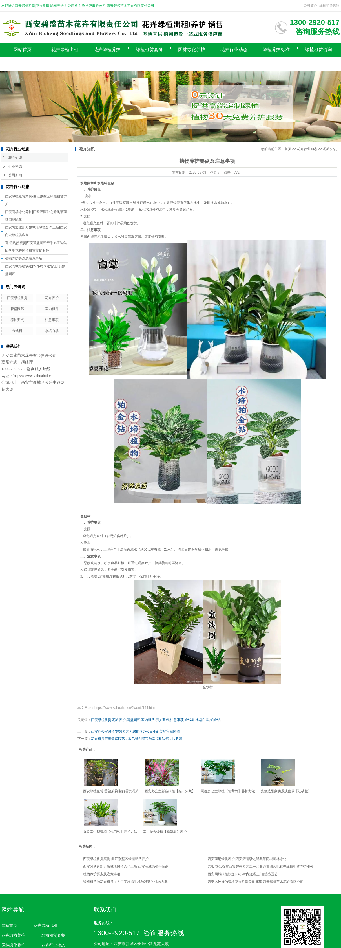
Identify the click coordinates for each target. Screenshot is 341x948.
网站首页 (23, 49)
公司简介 (310, 6)
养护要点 (17, 320)
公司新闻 (15, 175)
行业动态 (15, 166)
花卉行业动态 (233, 49)
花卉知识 (15, 158)
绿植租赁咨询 (329, 6)
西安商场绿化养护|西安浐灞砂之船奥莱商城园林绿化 (247, 859)
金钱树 (17, 331)
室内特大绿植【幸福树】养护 (165, 832)
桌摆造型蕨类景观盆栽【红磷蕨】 (286, 791)
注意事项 (52, 320)
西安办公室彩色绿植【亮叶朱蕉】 (170, 791)
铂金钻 (215, 720)
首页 (288, 149)
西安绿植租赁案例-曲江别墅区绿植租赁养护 (116, 859)
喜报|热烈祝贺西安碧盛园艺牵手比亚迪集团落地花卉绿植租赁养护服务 (260, 866)
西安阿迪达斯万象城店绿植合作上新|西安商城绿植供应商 (126, 866)
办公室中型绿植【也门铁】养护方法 (110, 832)
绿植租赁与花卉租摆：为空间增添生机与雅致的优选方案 (125, 882)
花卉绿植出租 (64, 49)
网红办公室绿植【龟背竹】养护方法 (228, 791)
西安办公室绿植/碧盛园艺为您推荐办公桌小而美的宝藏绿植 (135, 731)
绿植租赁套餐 (149, 49)
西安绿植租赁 (17, 298)
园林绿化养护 (191, 49)
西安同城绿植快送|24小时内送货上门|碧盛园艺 (243, 874)
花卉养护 (52, 298)
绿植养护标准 (276, 49)
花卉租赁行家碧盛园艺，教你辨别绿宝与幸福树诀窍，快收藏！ (138, 739)
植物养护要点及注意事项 (23, 258)
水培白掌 (52, 331)
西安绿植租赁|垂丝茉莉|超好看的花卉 (111, 791)
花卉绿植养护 (107, 49)
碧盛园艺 (17, 309)
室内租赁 (52, 309)
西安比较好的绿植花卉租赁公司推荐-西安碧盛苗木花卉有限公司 (256, 882)
